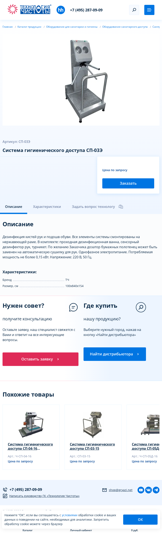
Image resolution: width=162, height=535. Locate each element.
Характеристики (47, 206)
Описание (13, 206)
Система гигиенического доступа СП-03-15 (92, 446)
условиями (70, 515)
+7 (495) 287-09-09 (86, 9)
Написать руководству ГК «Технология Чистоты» (41, 495)
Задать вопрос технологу (97, 206)
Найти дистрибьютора (115, 354)
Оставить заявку (40, 359)
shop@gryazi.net (117, 490)
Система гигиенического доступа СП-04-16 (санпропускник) (30, 446)
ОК (140, 519)
